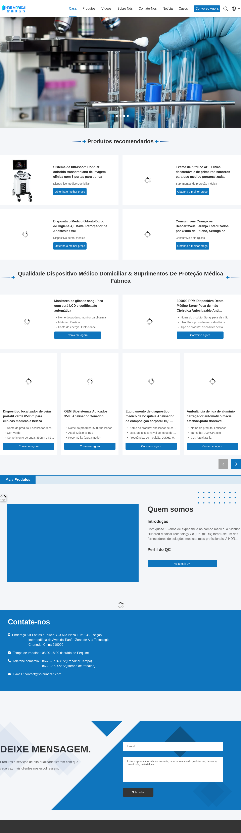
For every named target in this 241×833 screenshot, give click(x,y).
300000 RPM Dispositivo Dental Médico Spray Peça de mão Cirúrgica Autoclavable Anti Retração (200, 306)
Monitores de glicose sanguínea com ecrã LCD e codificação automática (78, 305)
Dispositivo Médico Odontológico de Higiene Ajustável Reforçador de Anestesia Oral (80, 226)
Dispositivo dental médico (69, 237)
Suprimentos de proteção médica (196, 183)
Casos (183, 8)
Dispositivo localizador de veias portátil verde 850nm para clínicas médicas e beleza (27, 416)
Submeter (138, 792)
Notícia (168, 8)
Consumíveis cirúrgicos (190, 237)
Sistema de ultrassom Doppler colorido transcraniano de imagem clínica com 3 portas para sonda (79, 171)
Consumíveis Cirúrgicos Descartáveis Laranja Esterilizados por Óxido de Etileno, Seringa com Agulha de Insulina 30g (202, 226)
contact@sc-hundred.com (43, 674)
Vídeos (106, 8)
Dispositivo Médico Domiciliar (71, 183)
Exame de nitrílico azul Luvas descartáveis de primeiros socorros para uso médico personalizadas (203, 171)
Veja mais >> (182, 563)
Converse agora (207, 8)
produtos (89, 8)
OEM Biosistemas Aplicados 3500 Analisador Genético (85, 414)
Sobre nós (125, 8)
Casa (72, 8)
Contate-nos (148, 8)
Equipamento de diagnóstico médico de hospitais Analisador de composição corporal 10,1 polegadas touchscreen (150, 417)
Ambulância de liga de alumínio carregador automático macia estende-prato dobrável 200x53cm (211, 417)
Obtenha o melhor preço (70, 191)
